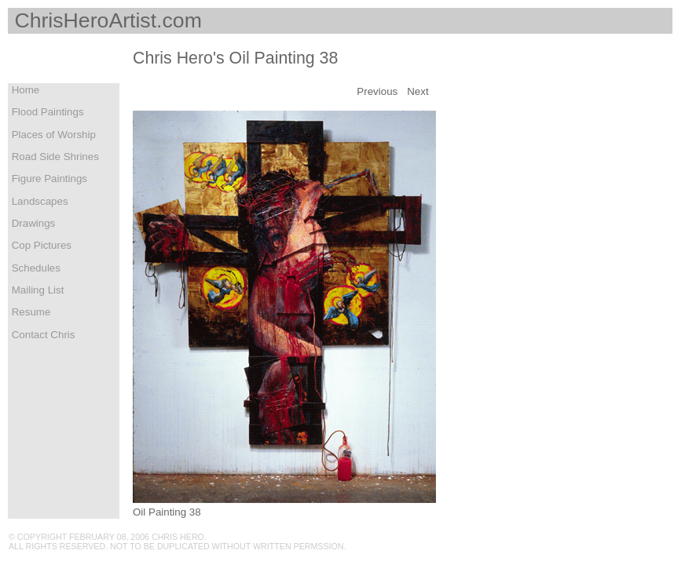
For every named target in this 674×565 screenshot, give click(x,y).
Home (24, 90)
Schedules (34, 268)
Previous (377, 91)
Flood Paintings (46, 112)
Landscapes (38, 201)
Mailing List (36, 290)
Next (417, 91)
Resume (29, 312)
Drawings (32, 223)
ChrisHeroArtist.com (105, 20)
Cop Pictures (40, 245)
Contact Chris (42, 335)
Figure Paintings (48, 178)
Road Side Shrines (54, 156)
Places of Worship (52, 134)
